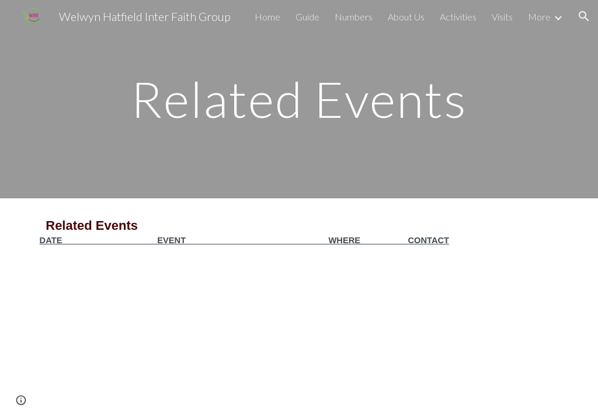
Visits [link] (502, 16)
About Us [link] (406, 16)
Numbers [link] (354, 16)
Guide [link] (307, 16)
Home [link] (267, 16)
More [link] (539, 16)
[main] (298, 98)
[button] (584, 16)
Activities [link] (458, 16)
